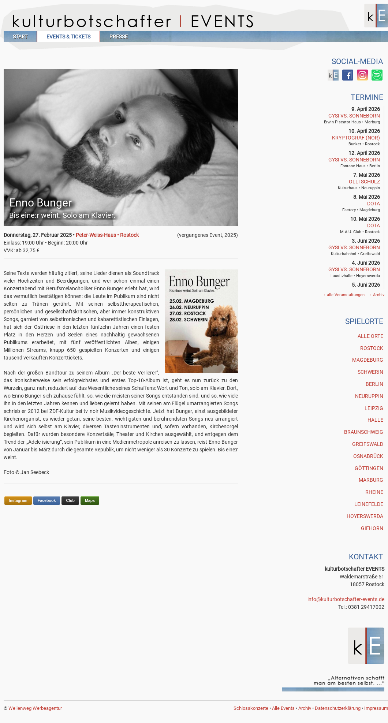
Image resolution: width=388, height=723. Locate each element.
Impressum (376, 708)
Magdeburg (367, 360)
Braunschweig (363, 432)
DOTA (373, 203)
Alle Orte (370, 336)
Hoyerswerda (365, 516)
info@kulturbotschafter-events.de (345, 599)
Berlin (374, 384)
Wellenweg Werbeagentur (35, 708)
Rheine (374, 492)
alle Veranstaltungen (344, 294)
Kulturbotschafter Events (196, 21)
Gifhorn (372, 528)
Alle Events (283, 708)
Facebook (47, 500)
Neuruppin (369, 396)
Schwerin (370, 372)
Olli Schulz (364, 182)
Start (20, 37)
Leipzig (374, 408)
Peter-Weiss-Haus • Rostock (107, 235)
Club (70, 500)
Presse (118, 37)
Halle (375, 420)
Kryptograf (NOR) (356, 138)
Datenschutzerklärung (338, 708)
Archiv (376, 294)
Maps (90, 500)
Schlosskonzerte (251, 708)
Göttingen (369, 468)
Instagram (18, 500)
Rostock (371, 348)
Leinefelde (368, 504)
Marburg (371, 480)
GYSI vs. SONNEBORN (354, 116)
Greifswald (367, 444)
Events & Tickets (68, 37)
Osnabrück (368, 456)
